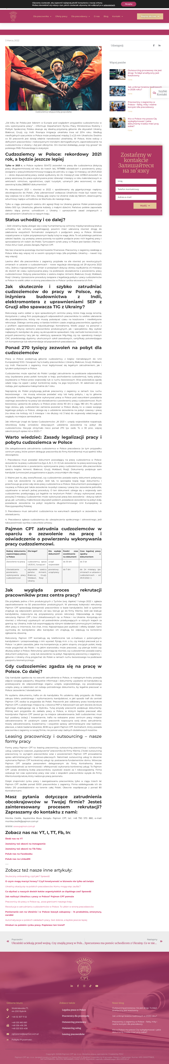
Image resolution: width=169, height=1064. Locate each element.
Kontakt (117, 16)
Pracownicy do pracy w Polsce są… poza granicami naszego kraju (38, 901)
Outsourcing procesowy (74, 1022)
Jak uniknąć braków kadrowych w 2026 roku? (134, 1016)
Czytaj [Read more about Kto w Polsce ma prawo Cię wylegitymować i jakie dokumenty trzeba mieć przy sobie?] (130, 130)
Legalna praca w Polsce (74, 1010)
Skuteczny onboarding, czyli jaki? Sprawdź (27, 876)
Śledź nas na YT (14, 838)
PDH (121, 1054)
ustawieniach (109, 5)
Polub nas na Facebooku (18, 854)
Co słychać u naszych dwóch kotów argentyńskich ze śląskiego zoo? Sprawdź (48, 891)
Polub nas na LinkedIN (17, 859)
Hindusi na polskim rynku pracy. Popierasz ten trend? (35, 925)
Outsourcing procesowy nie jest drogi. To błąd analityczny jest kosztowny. (145, 73)
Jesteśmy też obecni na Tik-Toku (23, 849)
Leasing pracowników (73, 1034)
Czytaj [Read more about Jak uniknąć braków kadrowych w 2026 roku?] (130, 94)
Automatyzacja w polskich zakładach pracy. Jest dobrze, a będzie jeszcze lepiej (46, 920)
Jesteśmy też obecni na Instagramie (25, 844)
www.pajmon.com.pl (24, 826)
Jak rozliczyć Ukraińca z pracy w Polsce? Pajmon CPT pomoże (39, 896)
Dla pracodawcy (80, 16)
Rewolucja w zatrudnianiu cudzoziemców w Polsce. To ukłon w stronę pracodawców (49, 906)
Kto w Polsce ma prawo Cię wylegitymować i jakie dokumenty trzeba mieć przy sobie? (143, 122)
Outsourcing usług (71, 1028)
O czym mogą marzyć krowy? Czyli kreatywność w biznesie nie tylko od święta (49, 881)
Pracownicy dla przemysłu (75, 1016)
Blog (106, 16)
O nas (97, 16)
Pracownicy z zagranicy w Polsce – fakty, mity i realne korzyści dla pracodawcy (142, 104)
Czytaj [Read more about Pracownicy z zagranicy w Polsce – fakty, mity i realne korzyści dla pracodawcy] (130, 111)
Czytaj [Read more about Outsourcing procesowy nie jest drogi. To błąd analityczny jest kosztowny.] (130, 80)
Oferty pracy (61, 16)
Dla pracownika (42, 16)
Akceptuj (128, 4)
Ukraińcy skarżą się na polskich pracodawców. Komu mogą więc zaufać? (43, 886)
